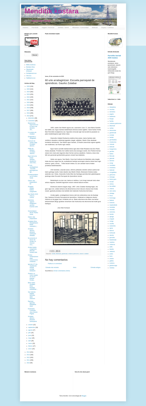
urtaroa (112, 188)
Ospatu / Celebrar (107, 27)
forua (111, 195)
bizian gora (113, 179)
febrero (30, 346)
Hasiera (25, 27)
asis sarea (113, 191)
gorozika (112, 237)
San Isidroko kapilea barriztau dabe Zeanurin (32, 295)
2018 (28, 107)
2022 (28, 97)
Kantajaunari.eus (31, 73)
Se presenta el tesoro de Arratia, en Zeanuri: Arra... (32, 241)
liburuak (112, 156)
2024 (28, 92)
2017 (28, 110)
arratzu (112, 258)
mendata (112, 207)
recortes (112, 109)
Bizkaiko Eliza (30, 67)
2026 (28, 86)
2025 (28, 89)
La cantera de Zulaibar (32, 133)
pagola (112, 114)
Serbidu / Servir (63, 27)
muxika (112, 223)
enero (30, 349)
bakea (111, 154)
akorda (112, 235)
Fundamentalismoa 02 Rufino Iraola (33, 176)
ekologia (112, 177)
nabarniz (112, 251)
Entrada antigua (95, 267)
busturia (112, 202)
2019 (28, 105)
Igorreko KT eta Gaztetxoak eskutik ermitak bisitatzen (32, 267)
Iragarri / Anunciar (48, 27)
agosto (30, 330)
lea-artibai (113, 186)
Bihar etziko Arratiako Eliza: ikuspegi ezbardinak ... (33, 286)
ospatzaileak (113, 205)
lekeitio (112, 249)
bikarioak (58, 253)
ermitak (112, 135)
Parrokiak (35, 27)
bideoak (112, 147)
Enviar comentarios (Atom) (62, 271)
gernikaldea (113, 140)
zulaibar (86, 253)
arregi (111, 163)
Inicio (74, 267)
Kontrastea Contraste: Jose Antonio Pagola (33, 311)
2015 (28, 116)
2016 (28, 113)
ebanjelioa (113, 107)
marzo (30, 343)
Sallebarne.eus (30, 78)
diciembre (31, 118)
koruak (112, 182)
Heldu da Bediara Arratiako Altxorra (31, 151)
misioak (112, 144)
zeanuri (81, 253)
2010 (28, 363)
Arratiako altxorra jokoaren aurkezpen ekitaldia (32, 232)
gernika (112, 151)
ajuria (111, 228)
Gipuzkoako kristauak (29, 70)
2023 (28, 94)
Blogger (84, 396)
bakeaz (112, 200)
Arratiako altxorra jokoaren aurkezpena (32, 319)
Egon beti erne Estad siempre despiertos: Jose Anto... (32, 159)
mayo (30, 338)
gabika (111, 261)
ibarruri (112, 230)
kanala (111, 214)
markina (112, 242)
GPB (111, 247)
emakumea (113, 142)
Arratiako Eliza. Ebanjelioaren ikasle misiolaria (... (33, 224)
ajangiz (112, 216)
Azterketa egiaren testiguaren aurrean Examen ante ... (33, 204)
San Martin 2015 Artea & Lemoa (33, 195)
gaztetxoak (65, 253)
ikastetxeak (113, 240)
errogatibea (113, 172)
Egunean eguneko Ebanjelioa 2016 (32, 303)
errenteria (112, 167)
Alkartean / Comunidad (80, 27)
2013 (28, 355)
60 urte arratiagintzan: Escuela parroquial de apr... (33, 169)
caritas (111, 128)
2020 (28, 102)
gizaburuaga (113, 265)
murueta (112, 209)
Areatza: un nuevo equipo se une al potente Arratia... (33, 277)
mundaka (112, 165)
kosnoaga (112, 198)
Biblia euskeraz (30, 65)
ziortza (111, 184)
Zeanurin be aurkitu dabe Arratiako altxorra (32, 143)
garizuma (112, 175)
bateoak (112, 170)
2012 (28, 357)
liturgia (111, 119)
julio (29, 332)
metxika (112, 268)
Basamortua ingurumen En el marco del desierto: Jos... (33, 126)
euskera (112, 263)
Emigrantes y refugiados (32, 137)
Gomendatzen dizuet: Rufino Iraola (33, 212)
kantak (111, 137)
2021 (28, 100)
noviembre (31, 121)
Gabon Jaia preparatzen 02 (32, 182)
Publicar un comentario (55, 263)
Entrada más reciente (52, 267)
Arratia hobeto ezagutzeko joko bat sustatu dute (32, 250)
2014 (28, 352)
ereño (111, 254)
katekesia (112, 116)
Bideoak (95, 27)
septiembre (31, 327)
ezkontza (112, 212)
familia (111, 121)
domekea (112, 112)
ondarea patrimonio (73, 253)
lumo (111, 256)
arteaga (112, 193)
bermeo (112, 160)
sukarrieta (113, 226)
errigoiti (112, 219)
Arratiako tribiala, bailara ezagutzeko (32, 189)
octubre (30, 324)
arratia (53, 253)
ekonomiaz (113, 130)
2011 (28, 360)
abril (29, 341)
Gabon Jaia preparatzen (32, 217)
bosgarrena (113, 149)
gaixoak (112, 158)
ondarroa (112, 244)
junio (30, 335)
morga (111, 221)
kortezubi (112, 233)
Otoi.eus (28, 76)
